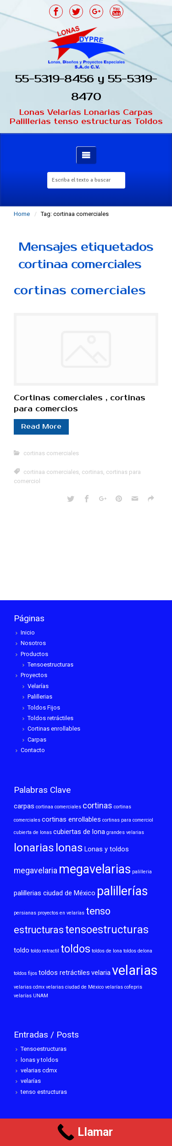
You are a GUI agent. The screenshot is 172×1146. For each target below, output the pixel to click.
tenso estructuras (44, 1091)
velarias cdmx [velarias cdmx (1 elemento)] (29, 987)
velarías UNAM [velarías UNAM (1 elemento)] (31, 996)
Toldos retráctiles (50, 718)
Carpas (37, 739)
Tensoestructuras (50, 664)
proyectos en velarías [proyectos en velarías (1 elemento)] (61, 913)
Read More (41, 426)
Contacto (33, 750)
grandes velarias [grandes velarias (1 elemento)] (125, 832)
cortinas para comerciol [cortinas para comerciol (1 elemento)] (127, 820)
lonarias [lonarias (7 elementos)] (34, 847)
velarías (31, 1080)
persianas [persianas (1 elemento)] (25, 913)
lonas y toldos (39, 1059)
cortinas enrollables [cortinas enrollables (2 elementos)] (71, 819)
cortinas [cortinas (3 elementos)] (97, 805)
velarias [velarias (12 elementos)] (135, 970)
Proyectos (34, 675)
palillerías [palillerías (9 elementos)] (122, 891)
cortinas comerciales (80, 290)
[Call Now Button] (86, 1132)
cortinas (92, 471)
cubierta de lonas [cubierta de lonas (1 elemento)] (33, 832)
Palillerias (40, 696)
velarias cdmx (39, 1070)
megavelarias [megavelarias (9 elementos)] (95, 869)
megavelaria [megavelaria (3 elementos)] (35, 870)
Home (22, 213)
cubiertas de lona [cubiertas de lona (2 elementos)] (79, 832)
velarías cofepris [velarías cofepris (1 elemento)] (123, 987)
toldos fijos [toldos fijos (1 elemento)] (25, 973)
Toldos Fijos (44, 707)
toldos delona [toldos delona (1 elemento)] (137, 951)
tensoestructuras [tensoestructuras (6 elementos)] (107, 929)
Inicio (28, 632)
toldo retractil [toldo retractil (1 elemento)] (45, 951)
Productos (34, 654)
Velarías (38, 686)
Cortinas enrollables (54, 728)
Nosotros (33, 643)
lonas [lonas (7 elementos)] (69, 847)
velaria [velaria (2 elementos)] (101, 972)
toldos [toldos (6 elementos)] (75, 948)
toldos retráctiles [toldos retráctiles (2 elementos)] (64, 972)
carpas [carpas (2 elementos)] (24, 806)
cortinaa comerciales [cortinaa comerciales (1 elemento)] (58, 807)
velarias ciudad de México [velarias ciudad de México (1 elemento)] (75, 987)
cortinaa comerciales (51, 471)
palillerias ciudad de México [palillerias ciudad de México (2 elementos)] (54, 893)
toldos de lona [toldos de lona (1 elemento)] (107, 951)
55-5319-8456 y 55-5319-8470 (86, 88)
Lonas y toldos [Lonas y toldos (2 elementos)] (106, 849)
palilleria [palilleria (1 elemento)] (142, 872)
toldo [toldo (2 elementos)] (21, 950)
